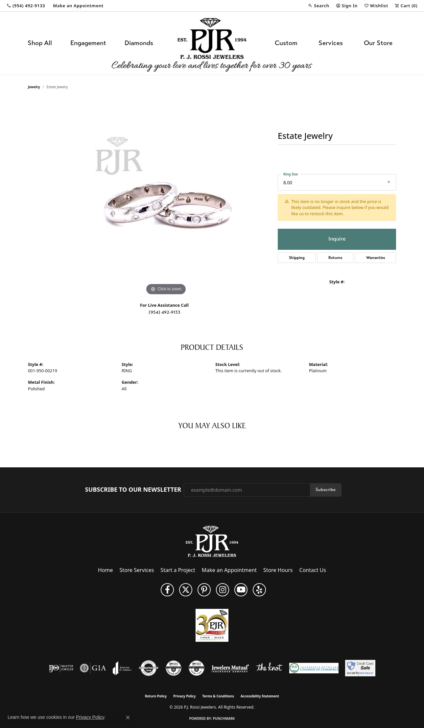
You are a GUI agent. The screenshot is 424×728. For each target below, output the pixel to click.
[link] (26, 5)
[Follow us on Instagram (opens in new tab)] (222, 589)
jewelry (34, 87)
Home (105, 570)
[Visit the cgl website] (196, 668)
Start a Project (177, 570)
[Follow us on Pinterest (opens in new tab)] (204, 589)
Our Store (378, 43)
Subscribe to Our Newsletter (133, 489)
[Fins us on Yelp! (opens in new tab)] (259, 589)
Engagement (88, 43)
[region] (166, 198)
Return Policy (156, 696)
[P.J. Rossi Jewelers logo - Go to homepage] (212, 43)
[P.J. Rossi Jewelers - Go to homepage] (212, 541)
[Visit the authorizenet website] (148, 668)
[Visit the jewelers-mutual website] (230, 668)
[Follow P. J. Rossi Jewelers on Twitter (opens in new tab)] (185, 589)
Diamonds (139, 43)
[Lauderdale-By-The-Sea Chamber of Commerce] (314, 668)
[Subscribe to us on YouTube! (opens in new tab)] (240, 589)
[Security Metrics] (360, 668)
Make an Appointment (229, 570)
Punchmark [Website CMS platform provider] (224, 718)
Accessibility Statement (260, 696)
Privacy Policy (184, 696)
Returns (335, 257)
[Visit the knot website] (269, 668)
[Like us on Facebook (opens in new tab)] (167, 589)
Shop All (40, 43)
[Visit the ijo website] (61, 668)
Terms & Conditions (218, 696)
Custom (286, 43)
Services (330, 43)
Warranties (375, 257)
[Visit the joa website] (122, 668)
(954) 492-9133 (164, 312)
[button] (318, 5)
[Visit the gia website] (93, 668)
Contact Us (312, 570)
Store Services (137, 570)
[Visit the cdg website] (173, 668)
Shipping (297, 257)
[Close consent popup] (128, 717)
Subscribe (326, 489)
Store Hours (278, 570)
